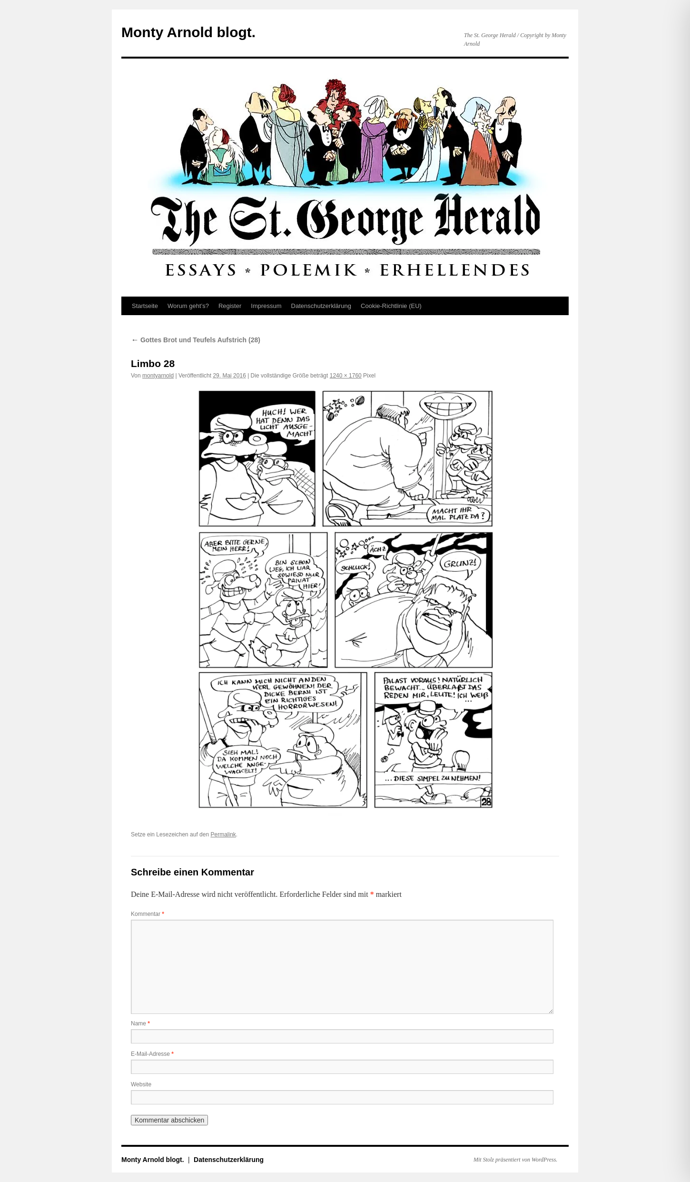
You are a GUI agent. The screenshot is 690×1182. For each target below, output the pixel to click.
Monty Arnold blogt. (188, 32)
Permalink (223, 834)
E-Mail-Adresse (152, 1054)
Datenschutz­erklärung (321, 305)
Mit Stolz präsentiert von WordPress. (515, 1159)
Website (141, 1084)
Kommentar (147, 914)
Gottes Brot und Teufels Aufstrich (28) (195, 340)
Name (140, 1023)
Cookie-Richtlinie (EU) (391, 305)
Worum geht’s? (188, 305)
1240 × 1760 (346, 375)
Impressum (266, 305)
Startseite (145, 305)
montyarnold (158, 375)
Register (229, 305)
